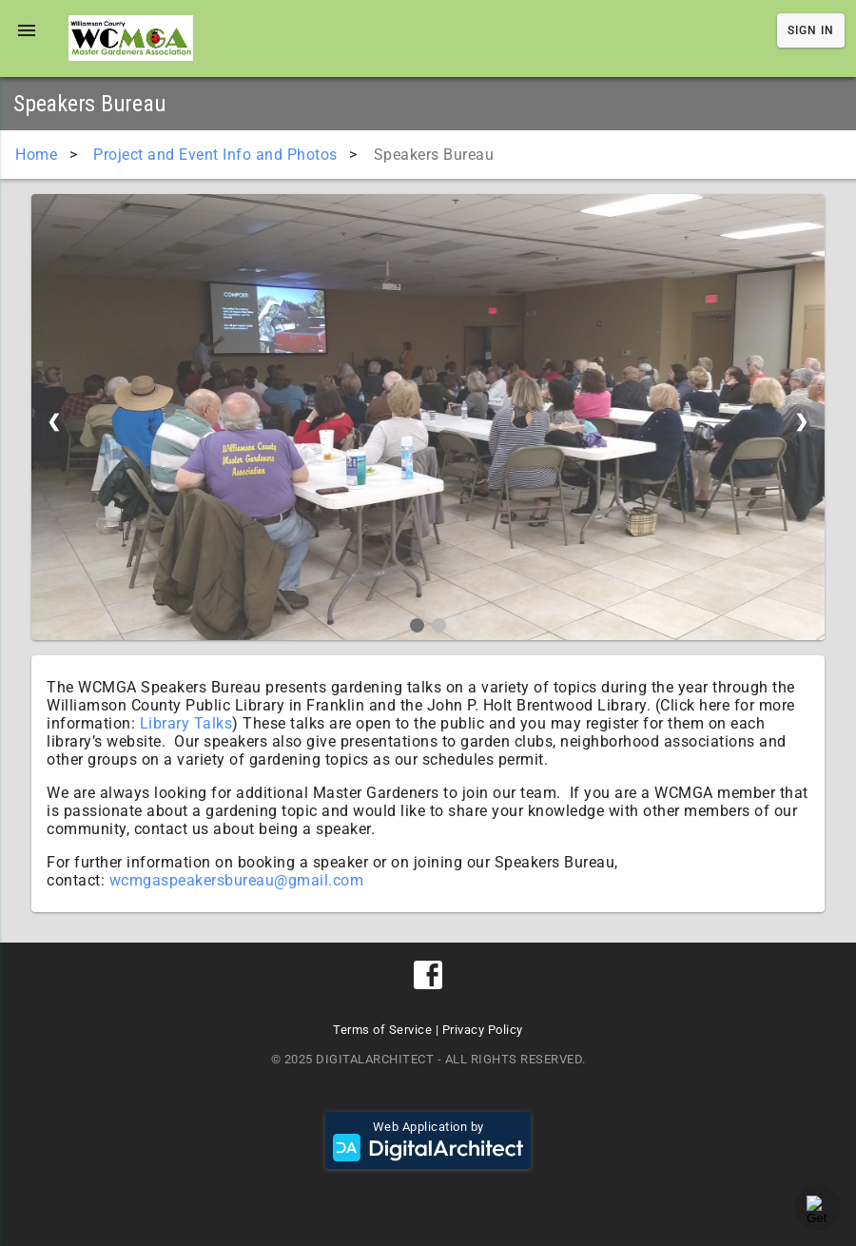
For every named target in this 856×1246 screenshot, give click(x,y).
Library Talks (186, 723)
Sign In (811, 30)
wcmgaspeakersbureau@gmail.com (236, 880)
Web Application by (428, 1140)
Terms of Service (382, 1029)
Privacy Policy (482, 1029)
